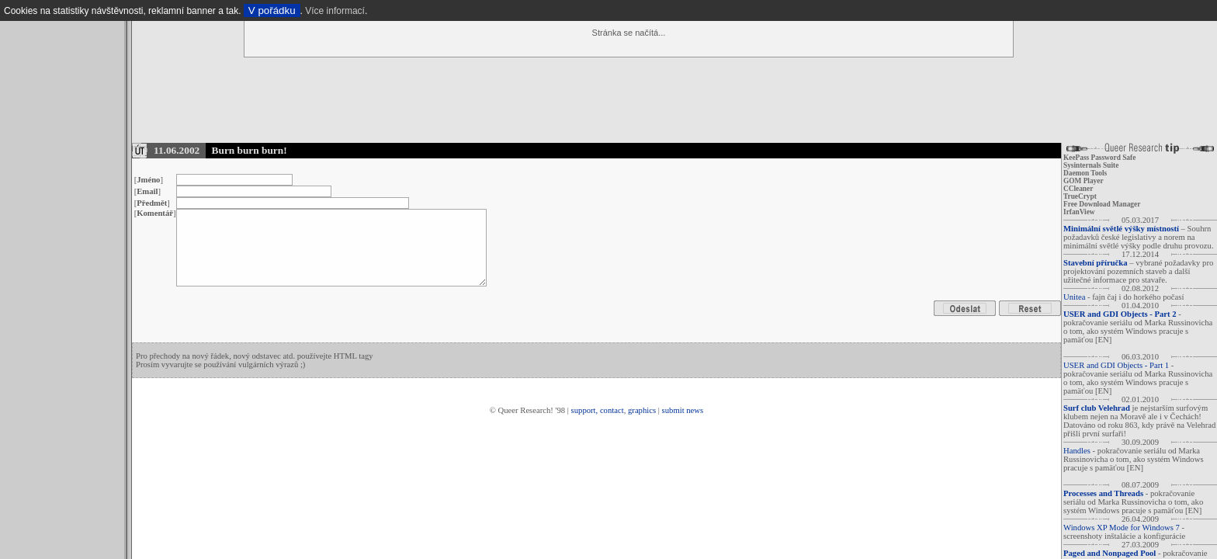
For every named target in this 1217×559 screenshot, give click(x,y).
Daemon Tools (1085, 173)
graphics (642, 410)
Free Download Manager (1101, 204)
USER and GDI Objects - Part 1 (1116, 365)
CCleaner (1078, 189)
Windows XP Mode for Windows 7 (1121, 527)
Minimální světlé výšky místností (1121, 228)
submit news (683, 410)
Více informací (335, 10)
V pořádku (272, 10)
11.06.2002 (176, 150)
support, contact (597, 410)
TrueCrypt (1080, 196)
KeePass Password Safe (1099, 157)
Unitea (1074, 297)
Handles (1076, 450)
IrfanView (1079, 212)
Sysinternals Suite (1090, 165)
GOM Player (1083, 181)
